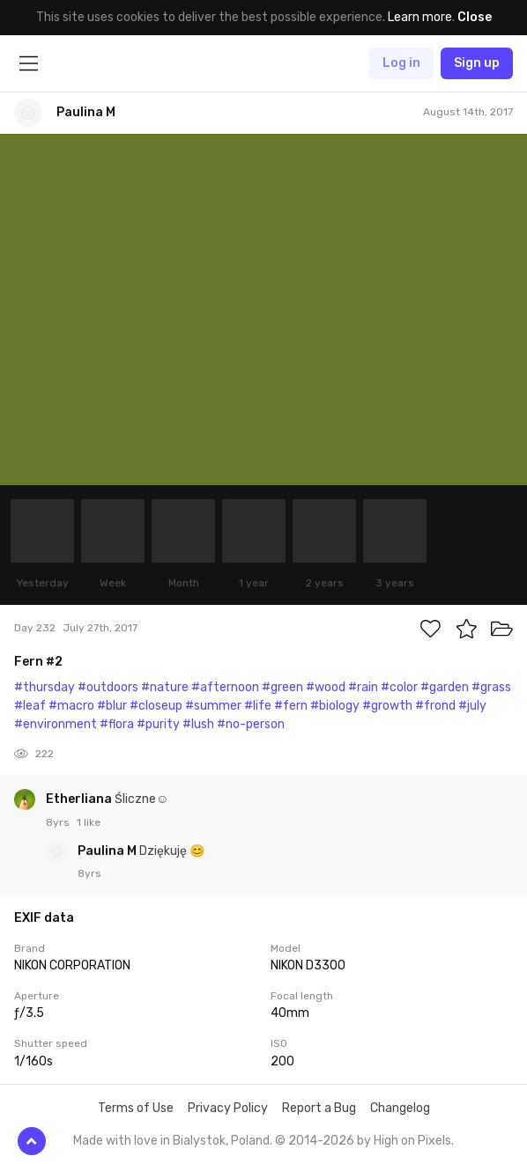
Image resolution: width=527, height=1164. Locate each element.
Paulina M (108, 851)
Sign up (477, 62)
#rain (363, 687)
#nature (165, 687)
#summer (213, 705)
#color (399, 687)
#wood (325, 687)
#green (282, 687)
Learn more (420, 17)
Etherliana (80, 799)
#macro (71, 705)
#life (257, 705)
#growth (387, 705)
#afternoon (225, 687)
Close (474, 17)
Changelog (400, 1108)
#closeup (156, 705)
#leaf (30, 705)
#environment (55, 724)
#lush (198, 724)
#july (472, 705)
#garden (444, 687)
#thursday (44, 687)
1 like (88, 822)
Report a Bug (319, 1108)
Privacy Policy (228, 1108)
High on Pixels (412, 1140)
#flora (117, 724)
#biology (335, 705)
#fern (291, 705)
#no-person (251, 724)
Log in (401, 62)
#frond (435, 705)
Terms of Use (136, 1108)
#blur (112, 705)
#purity (158, 724)
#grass (491, 687)
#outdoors (108, 687)
